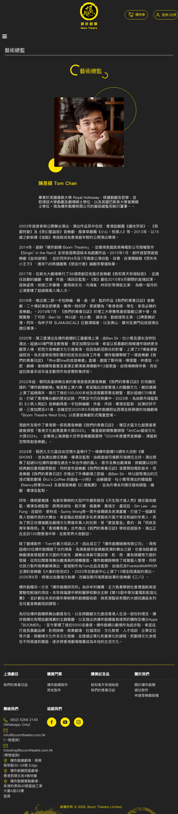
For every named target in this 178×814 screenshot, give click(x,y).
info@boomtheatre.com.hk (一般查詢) (23, 735)
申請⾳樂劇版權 (146, 695)
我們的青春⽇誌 (103, 690)
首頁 (6, 796)
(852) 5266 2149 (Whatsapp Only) (20, 722)
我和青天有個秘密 (105, 685)
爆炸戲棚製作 (57, 685)
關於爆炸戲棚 (144, 685)
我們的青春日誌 (15, 685)
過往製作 (141, 690)
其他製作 (54, 690)
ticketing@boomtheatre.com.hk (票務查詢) (23, 750)
